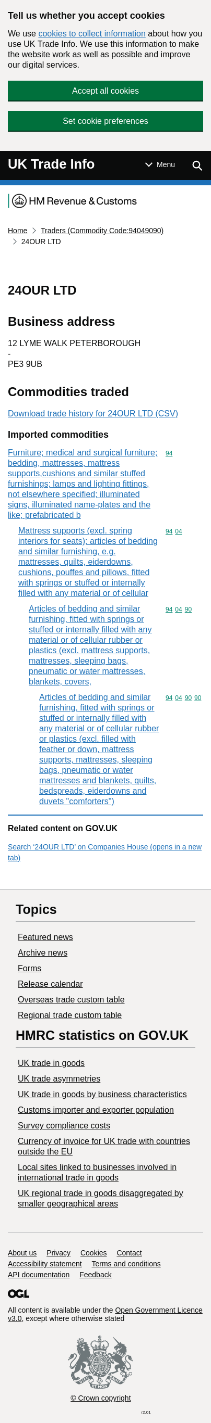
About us (22, 1253)
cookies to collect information (91, 33)
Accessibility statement (45, 1264)
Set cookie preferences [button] (105, 121)
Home (17, 230)
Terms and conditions (126, 1264)
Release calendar (50, 984)
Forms (29, 968)
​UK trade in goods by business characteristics (102, 1094)
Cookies (93, 1253)
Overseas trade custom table (71, 999)
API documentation (38, 1274)
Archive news (42, 952)
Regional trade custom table (70, 1015)
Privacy (58, 1253)
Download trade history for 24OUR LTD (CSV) (93, 413)
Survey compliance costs (64, 1125)
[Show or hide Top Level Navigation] (160, 164)
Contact (129, 1253)
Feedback (95, 1274)
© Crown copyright (101, 1398)
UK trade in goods (51, 1063)
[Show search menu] (197, 166)
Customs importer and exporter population (96, 1110)
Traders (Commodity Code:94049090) (102, 230)
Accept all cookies (105, 90)
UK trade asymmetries (59, 1078)
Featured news (45, 937)
